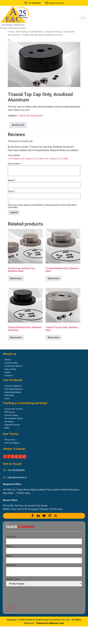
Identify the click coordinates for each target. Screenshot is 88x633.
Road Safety (9, 395)
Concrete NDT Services (13, 409)
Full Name (11, 537)
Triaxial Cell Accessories (30, 115)
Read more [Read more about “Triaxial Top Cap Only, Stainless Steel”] (53, 337)
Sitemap (7, 360)
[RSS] (55, 516)
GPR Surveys (9, 412)
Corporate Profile (11, 363)
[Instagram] (50, 516)
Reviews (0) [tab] (18, 125)
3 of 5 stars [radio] (38, 158)
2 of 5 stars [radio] (26, 158)
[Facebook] (32, 516)
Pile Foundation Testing (13, 418)
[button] (9, 40)
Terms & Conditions (11, 443)
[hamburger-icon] (83, 18)
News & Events (10, 369)
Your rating (14, 155)
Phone (9, 546)
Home (11, 31)
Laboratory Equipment (12, 386)
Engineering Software (12, 392)
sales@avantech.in (17, 477)
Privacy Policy (9, 440)
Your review (14, 164)
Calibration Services (12, 425)
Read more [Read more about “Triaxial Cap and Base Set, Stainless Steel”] (16, 278)
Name (12, 180)
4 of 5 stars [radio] (50, 158)
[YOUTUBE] (44, 516)
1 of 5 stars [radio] (13, 158)
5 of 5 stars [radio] (62, 158)
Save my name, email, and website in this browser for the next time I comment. (42, 206)
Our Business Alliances (13, 366)
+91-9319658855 (16, 470)
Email (11, 191)
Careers (7, 372)
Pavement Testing (11, 415)
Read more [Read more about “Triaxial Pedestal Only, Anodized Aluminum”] (16, 337)
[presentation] (28, 595)
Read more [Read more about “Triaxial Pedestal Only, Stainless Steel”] (53, 278)
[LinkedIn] (38, 516)
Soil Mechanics (36, 31)
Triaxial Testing (53, 31)
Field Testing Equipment (13, 389)
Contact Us (8, 376)
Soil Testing (21, 31)
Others (7, 399)
